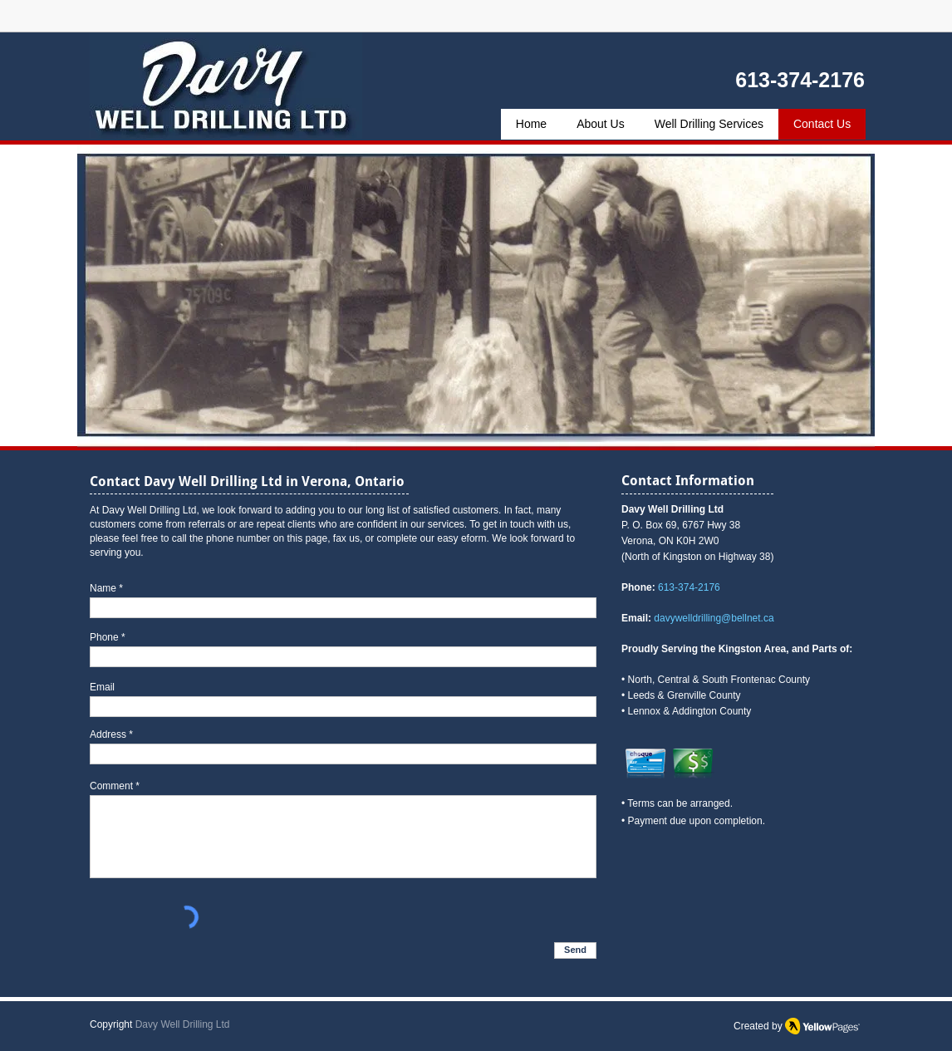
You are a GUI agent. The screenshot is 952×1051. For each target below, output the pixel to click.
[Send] (575, 950)
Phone (104, 637)
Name (103, 588)
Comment (111, 786)
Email (102, 687)
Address (108, 734)
